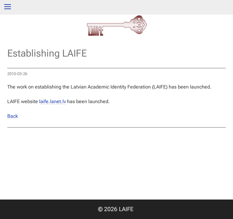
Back (12, 116)
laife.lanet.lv (52, 101)
